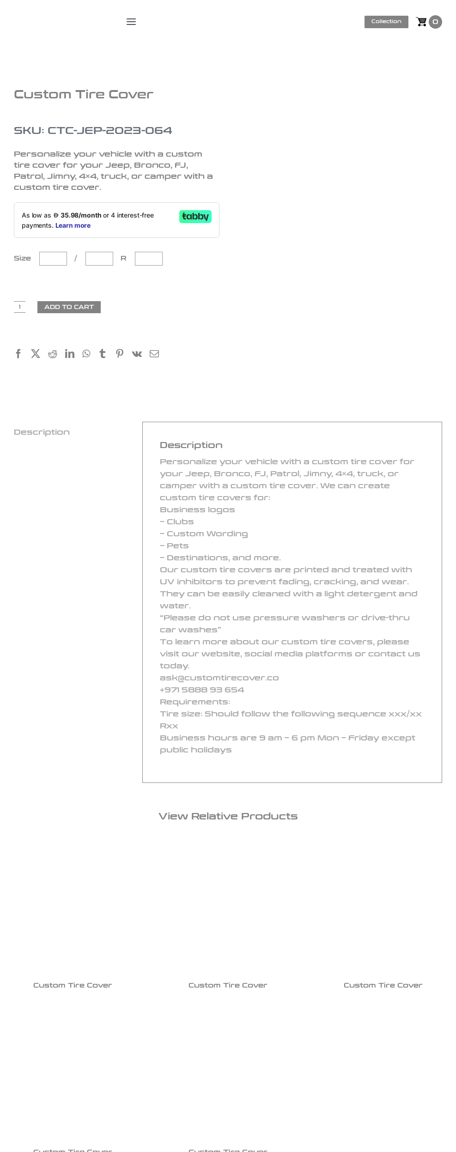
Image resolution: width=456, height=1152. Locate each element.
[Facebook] (22, 355)
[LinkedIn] (73, 355)
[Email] (158, 355)
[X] (39, 355)
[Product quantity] (19, 307)
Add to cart (69, 307)
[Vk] (141, 355)
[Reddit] (56, 355)
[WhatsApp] (90, 355)
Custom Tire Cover (72, 985)
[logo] (61, 14)
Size (25, 258)
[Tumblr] (106, 355)
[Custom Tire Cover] (73, 908)
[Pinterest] (123, 355)
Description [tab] (42, 432)
